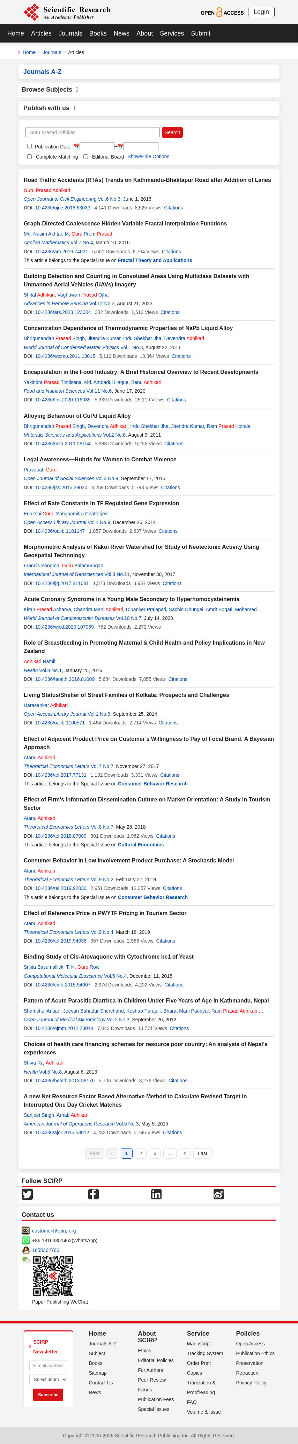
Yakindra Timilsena (53, 382)
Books (98, 33)
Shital (39, 295)
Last (202, 1153)
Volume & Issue (204, 1412)
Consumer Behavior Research (153, 783)
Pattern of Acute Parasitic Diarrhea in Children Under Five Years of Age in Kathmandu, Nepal (146, 1001)
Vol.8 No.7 (102, 827)
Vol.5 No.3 (127, 1124)
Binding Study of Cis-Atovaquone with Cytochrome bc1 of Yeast (109, 957)
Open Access (250, 1343)
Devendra (184, 338)
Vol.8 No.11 (116, 574)
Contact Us (101, 1382)
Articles (41, 33)
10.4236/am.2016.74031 (61, 251)
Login (261, 11)
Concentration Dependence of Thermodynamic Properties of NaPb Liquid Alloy (128, 328)
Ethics (144, 1350)
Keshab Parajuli (143, 1011)
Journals (70, 33)
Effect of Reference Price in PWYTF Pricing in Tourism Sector (105, 913)
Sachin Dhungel (186, 609)
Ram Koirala (229, 426)
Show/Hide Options (148, 156)
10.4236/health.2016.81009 (65, 679)
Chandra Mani (98, 609)
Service (198, 1333)
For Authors (150, 1370)
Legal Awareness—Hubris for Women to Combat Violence (100, 459)
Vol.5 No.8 (50, 1072)
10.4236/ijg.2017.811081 (62, 583)
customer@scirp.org (54, 1231)
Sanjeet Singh (39, 1115)
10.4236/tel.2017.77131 (61, 775)
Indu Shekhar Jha (142, 338)
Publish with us (49, 108)
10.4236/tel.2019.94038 (61, 941)
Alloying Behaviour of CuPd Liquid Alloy (77, 416)
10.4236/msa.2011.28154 (63, 443)
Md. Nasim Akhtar (43, 234)
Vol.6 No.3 (109, 199)
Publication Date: (52, 146)
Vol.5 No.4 (115, 976)
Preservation (249, 1363)
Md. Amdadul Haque (106, 382)
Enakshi (38, 513)
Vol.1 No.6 (99, 714)
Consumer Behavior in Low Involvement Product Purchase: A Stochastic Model (129, 860)
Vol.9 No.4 (102, 932)
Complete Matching (57, 157)
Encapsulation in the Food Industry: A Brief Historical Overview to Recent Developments (141, 372)
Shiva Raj (44, 1063)
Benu (146, 382)
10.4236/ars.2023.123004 (63, 312)
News (121, 33)
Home (15, 33)
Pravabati (40, 470)
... (170, 1153)
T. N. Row (82, 967)
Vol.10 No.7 (128, 618)
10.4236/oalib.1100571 (60, 722)
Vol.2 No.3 (118, 1019)
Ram (234, 1011)
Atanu (39, 757)
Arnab (72, 1115)
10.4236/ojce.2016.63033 (62, 207)
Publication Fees (156, 1399)
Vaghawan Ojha (83, 295)
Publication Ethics (255, 1353)
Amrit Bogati (219, 609)
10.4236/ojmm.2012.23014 (64, 1028)
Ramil (39, 661)
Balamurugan (82, 565)
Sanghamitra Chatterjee (82, 513)
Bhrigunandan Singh (54, 338)
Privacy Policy (251, 1382)
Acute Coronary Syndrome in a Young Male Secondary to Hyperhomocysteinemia (131, 599)
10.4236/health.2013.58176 (65, 1080)
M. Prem (88, 234)
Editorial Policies (156, 1360)
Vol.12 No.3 (101, 303)
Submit (200, 33)
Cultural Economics (141, 844)
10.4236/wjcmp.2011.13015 (65, 356)
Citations (173, 207)
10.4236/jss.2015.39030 (61, 487)
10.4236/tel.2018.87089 (61, 836)
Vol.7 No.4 (81, 242)
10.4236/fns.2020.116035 (63, 399)
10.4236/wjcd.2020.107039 (64, 627)
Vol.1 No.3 (131, 347)
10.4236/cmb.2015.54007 (63, 985)
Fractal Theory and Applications (155, 260)
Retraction (247, 1373)
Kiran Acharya (47, 609)
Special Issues (153, 1409)
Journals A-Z (103, 1343)
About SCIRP (147, 1337)
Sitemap (98, 1373)
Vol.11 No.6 (99, 391)
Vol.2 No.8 (114, 435)
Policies (248, 1333)
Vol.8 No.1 (50, 670)
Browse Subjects (50, 89)
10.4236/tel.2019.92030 (61, 888)
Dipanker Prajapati (146, 609)
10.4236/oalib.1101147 (60, 531)
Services (172, 33)
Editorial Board (108, 157)
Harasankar (46, 705)
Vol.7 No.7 (102, 766)
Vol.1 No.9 (99, 522)
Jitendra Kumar (104, 338)
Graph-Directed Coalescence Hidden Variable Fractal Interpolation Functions (125, 223)
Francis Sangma (41, 565)
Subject (97, 1353)
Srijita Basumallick (44, 967)
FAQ (192, 1402)
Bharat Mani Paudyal (186, 1011)
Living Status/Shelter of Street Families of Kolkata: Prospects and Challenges (126, 695)
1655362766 (45, 1250)
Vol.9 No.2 (102, 879)
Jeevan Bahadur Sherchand (93, 1011)
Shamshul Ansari (42, 1011)
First (94, 1153)
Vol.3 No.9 (107, 478)
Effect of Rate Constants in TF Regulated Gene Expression (101, 503)
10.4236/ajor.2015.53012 (62, 1132)
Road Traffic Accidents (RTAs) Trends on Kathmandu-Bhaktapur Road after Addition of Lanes (147, 180)
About (144, 33)
